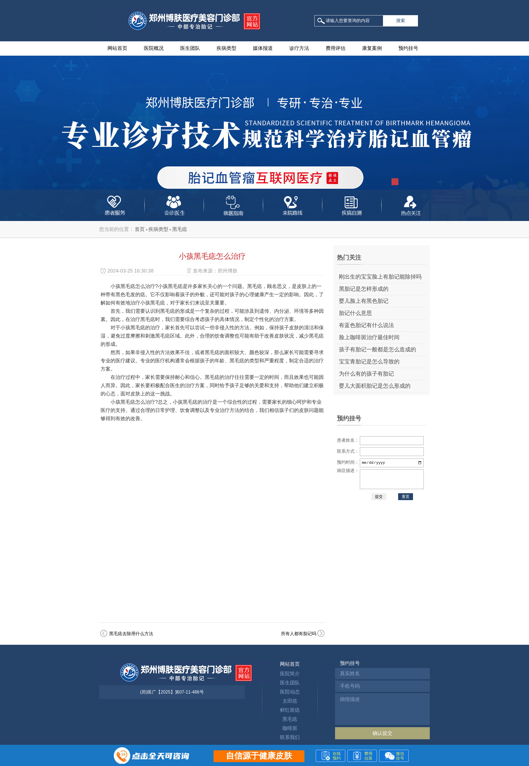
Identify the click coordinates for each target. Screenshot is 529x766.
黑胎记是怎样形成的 (363, 289)
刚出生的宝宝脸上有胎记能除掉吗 (380, 277)
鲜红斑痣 (290, 710)
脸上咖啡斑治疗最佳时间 (369, 337)
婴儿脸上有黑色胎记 (363, 301)
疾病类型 (226, 48)
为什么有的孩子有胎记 (366, 374)
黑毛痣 (179, 229)
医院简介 (290, 673)
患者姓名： (348, 440)
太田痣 (289, 701)
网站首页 (117, 48)
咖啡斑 (289, 728)
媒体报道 (263, 48)
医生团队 (190, 48)
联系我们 (290, 737)
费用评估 (336, 48)
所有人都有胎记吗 (298, 633)
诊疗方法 (299, 48)
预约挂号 (408, 48)
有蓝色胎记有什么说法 (366, 325)
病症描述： (348, 470)
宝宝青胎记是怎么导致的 (369, 361)
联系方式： (348, 451)
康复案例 (372, 48)
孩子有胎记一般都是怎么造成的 (377, 349)
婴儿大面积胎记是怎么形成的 (375, 386)
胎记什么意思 (355, 313)
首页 (140, 229)
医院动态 (290, 692)
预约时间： (348, 462)
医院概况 (154, 48)
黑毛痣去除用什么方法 (131, 633)
